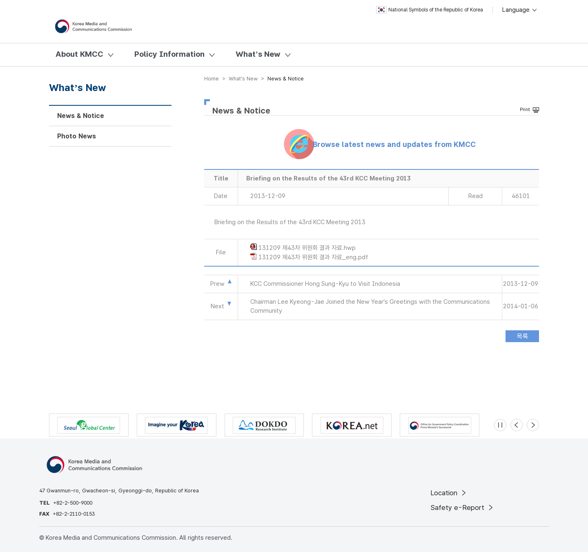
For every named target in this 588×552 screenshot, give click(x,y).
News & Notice (80, 116)
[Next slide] (533, 425)
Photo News (76, 136)
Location (449, 493)
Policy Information (169, 54)
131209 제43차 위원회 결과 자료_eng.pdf (313, 257)
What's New (258, 54)
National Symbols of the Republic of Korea (429, 9)
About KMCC (79, 54)
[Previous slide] (516, 425)
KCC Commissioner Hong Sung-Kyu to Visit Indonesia (325, 283)
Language (520, 9)
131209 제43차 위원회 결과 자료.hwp (307, 248)
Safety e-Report (462, 507)
